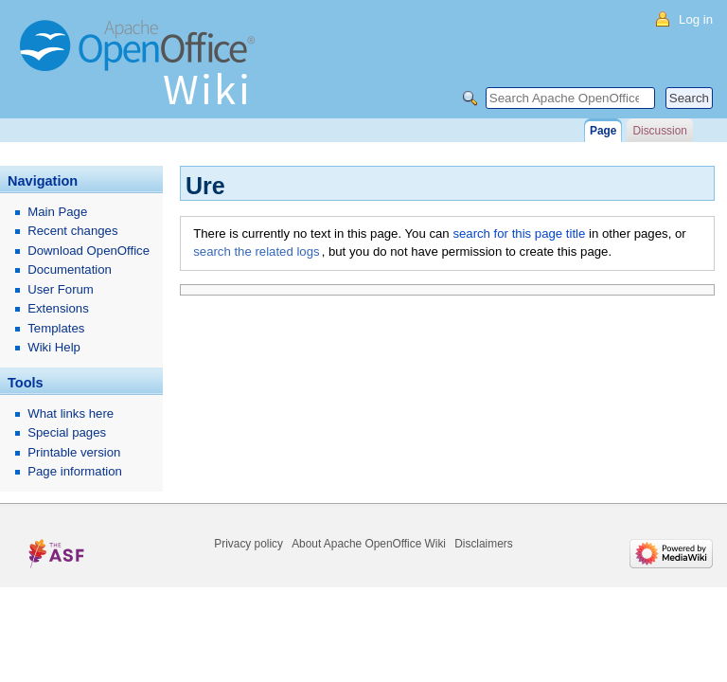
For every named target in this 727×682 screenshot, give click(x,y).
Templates (55, 328)
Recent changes (72, 231)
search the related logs (256, 251)
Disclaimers (483, 543)
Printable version (73, 452)
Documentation (69, 269)
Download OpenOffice (88, 250)
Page (603, 130)
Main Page (57, 212)
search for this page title (518, 233)
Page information (74, 471)
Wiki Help (53, 347)
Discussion (659, 130)
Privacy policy (248, 543)
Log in (696, 19)
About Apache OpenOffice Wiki (369, 543)
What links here (70, 413)
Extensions (58, 308)
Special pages (66, 432)
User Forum (60, 289)
